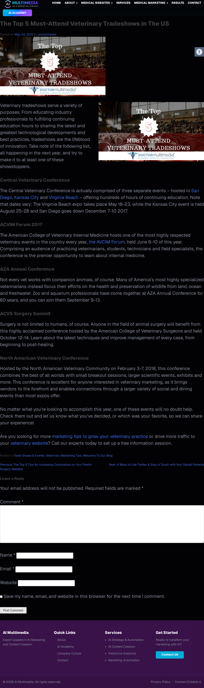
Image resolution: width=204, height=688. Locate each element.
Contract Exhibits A (188, 682)
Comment (11, 502)
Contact (194, 3)
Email (7, 569)
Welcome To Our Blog (98, 456)
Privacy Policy (160, 682)
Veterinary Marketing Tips (64, 456)
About (70, 3)
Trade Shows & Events (29, 456)
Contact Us (169, 655)
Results (178, 3)
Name (7, 555)
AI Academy (17, 13)
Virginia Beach (63, 197)
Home (56, 3)
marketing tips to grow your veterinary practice (100, 436)
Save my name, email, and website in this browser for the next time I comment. (84, 596)
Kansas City (26, 197)
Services (123, 3)
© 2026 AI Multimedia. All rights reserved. (32, 682)
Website (8, 582)
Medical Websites (95, 3)
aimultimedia (47, 34)
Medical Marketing (149, 3)
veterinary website (29, 443)
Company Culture (69, 653)
